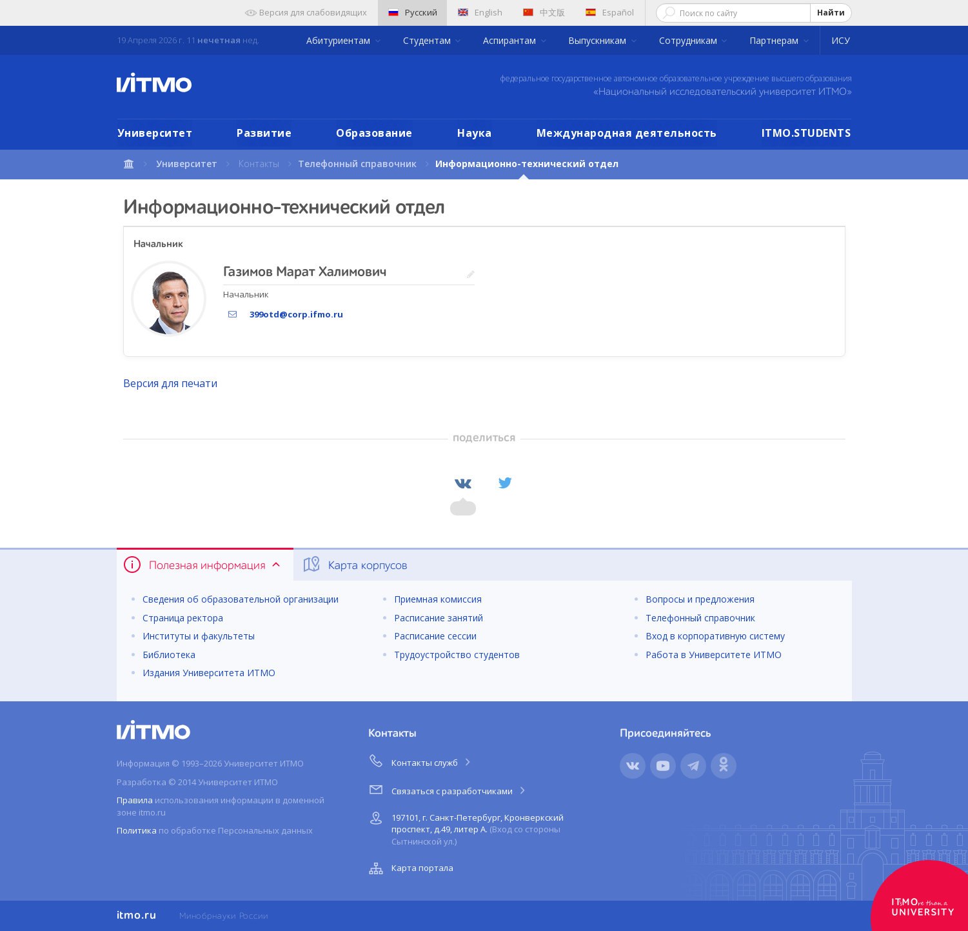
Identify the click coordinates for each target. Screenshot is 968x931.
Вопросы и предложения (700, 599)
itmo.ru (137, 915)
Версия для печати (170, 383)
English (480, 12)
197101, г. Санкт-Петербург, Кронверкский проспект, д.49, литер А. (465, 827)
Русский (412, 12)
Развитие (264, 133)
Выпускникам (598, 40)
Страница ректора (183, 618)
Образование (374, 133)
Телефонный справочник (357, 163)
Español (610, 12)
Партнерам (775, 40)
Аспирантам (510, 40)
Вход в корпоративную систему (715, 636)
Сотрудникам (689, 40)
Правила (135, 800)
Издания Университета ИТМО (209, 672)
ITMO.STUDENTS (806, 133)
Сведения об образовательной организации (241, 599)
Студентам (428, 40)
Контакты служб (420, 760)
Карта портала (409, 868)
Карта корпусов (354, 564)
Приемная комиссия (438, 599)
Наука (474, 133)
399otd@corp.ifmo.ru (296, 314)
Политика (137, 830)
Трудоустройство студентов (457, 654)
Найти (831, 12)
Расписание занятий (438, 618)
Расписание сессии (435, 636)
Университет (155, 133)
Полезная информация (203, 564)
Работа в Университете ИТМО (714, 654)
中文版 (544, 12)
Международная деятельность (627, 133)
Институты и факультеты (199, 636)
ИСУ (840, 40)
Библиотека (169, 654)
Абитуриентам (339, 40)
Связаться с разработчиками (448, 789)
